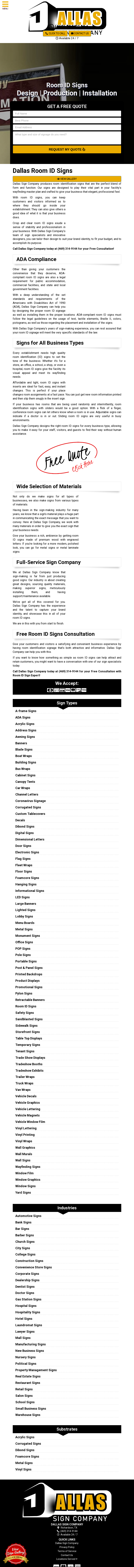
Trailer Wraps (25, 1077)
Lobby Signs (24, 916)
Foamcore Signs (27, 878)
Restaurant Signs (27, 1383)
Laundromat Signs (28, 1325)
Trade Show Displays (30, 1057)
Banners (21, 743)
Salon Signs (24, 1395)
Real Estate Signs (27, 1376)
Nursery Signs (25, 1357)
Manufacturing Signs (30, 1344)
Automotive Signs (28, 1216)
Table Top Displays (28, 1038)
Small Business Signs (30, 1408)
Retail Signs (24, 1389)
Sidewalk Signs (26, 1025)
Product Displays (27, 980)
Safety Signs (24, 1013)
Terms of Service (67, 1551)
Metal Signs (24, 929)
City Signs (22, 1248)
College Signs (25, 1254)
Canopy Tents (25, 782)
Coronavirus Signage (30, 801)
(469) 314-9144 (67, 26)
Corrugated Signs (28, 807)
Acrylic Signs (24, 724)
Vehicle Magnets (27, 1115)
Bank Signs (23, 1222)
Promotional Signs (28, 987)
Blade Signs (23, 749)
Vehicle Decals (25, 1096)
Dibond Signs (24, 826)
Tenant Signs (24, 1051)
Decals (20, 820)
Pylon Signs (23, 993)
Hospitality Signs (27, 1312)
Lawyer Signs (25, 1331)
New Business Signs (29, 1351)
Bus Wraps (22, 769)
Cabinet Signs (25, 775)
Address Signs (25, 730)
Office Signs (24, 942)
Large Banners (25, 903)
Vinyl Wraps (23, 1141)
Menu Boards (24, 923)
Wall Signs (22, 1160)
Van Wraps (23, 1090)
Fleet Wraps (23, 865)
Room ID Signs (25, 1006)
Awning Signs (25, 737)
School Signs (25, 1402)
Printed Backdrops (28, 974)
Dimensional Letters (29, 839)
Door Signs (23, 846)
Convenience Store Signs (33, 1267)
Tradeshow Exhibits (29, 1070)
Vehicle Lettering (27, 1109)
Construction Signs (29, 1261)
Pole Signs (23, 955)
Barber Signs (24, 1235)
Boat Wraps (23, 756)
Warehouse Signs (27, 1415)
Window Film (24, 1173)
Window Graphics (27, 1179)
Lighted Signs (25, 910)
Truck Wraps (24, 1083)
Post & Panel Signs (29, 968)
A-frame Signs (25, 711)
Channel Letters (26, 794)
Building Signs (25, 762)
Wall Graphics (25, 1147)
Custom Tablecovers (30, 814)
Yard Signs (23, 1192)
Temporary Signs (27, 1045)
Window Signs (25, 1186)
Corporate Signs (27, 1274)
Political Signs (25, 1363)
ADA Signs (22, 717)
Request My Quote (67, 149)
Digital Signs (24, 833)
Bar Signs (22, 1229)
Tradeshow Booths (28, 1064)
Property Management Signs (36, 1370)
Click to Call (55, 33)
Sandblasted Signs (29, 1019)
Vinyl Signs (23, 1469)
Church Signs (25, 1241)
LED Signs (22, 897)
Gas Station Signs (28, 1299)
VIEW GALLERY (67, 179)
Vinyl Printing (25, 1134)
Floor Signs (23, 871)
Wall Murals (23, 1154)
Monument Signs (27, 936)
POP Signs (22, 948)
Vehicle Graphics (27, 1102)
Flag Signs (23, 859)
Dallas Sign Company (67, 1543)
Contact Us (80, 33)
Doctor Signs (24, 1293)
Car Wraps (22, 788)
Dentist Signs (25, 1286)
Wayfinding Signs (27, 1167)
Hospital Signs (25, 1306)
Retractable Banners (30, 1000)
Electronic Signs (27, 852)
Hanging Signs (25, 884)
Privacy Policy (67, 1547)
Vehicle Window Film (30, 1122)
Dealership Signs (27, 1280)
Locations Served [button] (66, 1559)
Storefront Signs (27, 1032)
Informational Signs (29, 891)
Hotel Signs (23, 1318)
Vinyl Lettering (26, 1128)
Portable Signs (26, 961)
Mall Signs (23, 1338)
